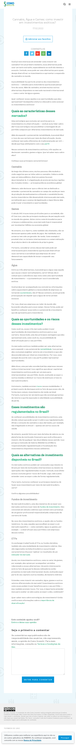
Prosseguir (65, 738)
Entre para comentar (38, 680)
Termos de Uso (12, 728)
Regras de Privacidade (32, 740)
